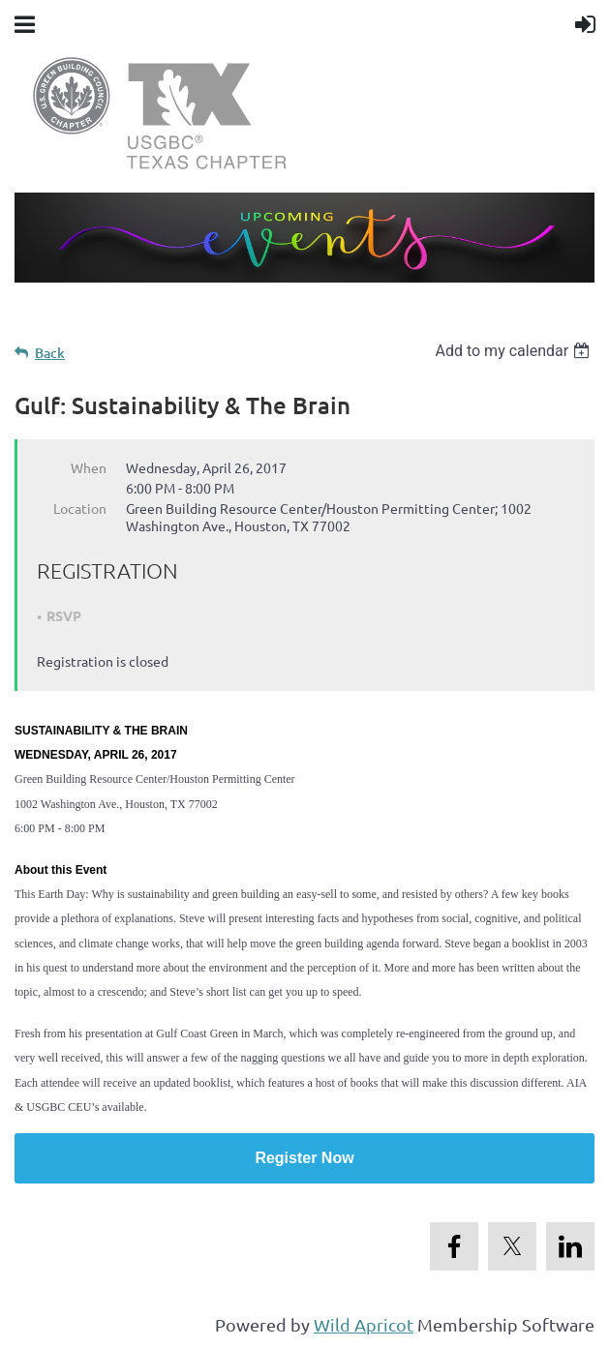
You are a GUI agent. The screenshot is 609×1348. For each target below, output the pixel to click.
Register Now (304, 1158)
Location (80, 508)
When (89, 467)
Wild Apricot (363, 1324)
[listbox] (514, 351)
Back (50, 353)
